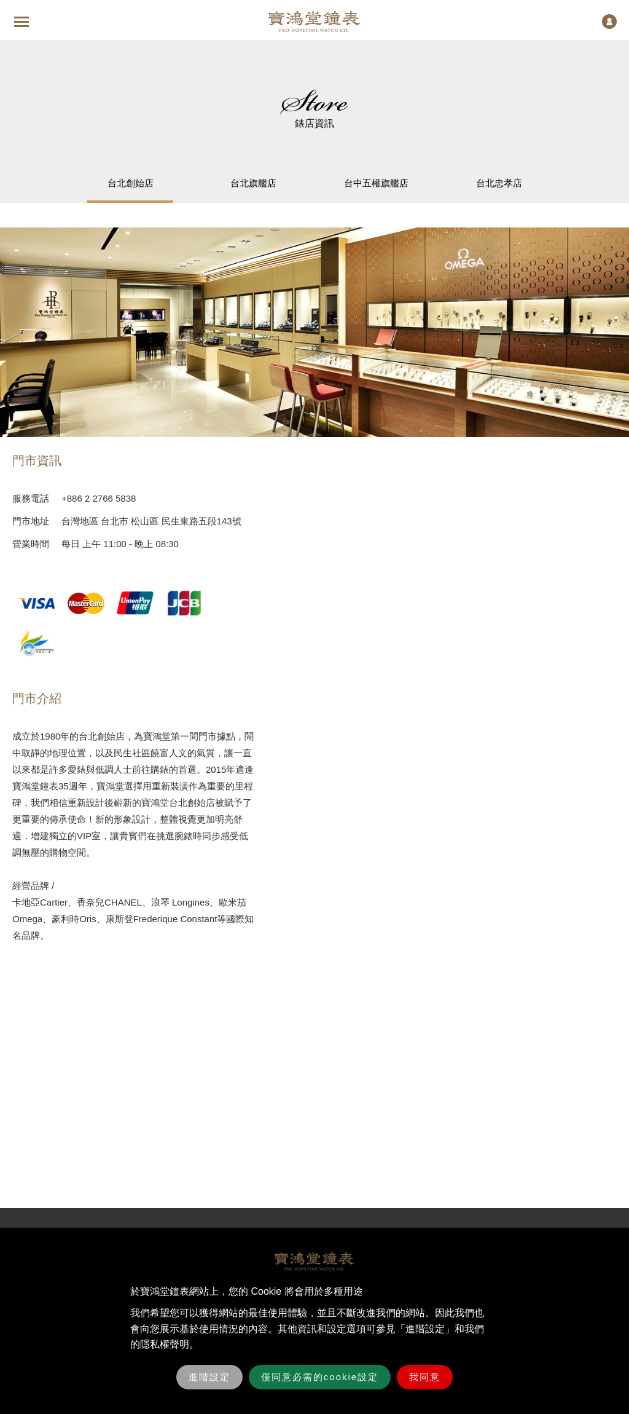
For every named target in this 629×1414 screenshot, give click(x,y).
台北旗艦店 (253, 183)
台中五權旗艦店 (376, 183)
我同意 (424, 1377)
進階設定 (209, 1377)
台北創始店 (130, 183)
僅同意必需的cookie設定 (319, 1377)
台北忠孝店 (499, 183)
